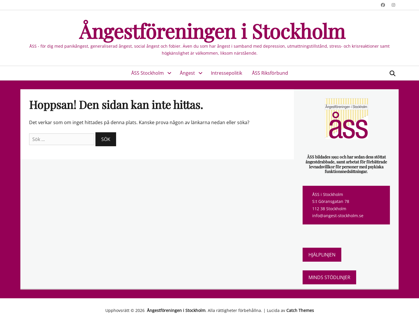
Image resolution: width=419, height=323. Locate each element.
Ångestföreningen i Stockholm (209, 30)
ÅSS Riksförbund (270, 73)
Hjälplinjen (321, 254)
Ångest (187, 73)
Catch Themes (300, 310)
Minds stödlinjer (329, 277)
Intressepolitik (226, 73)
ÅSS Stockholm (147, 73)
